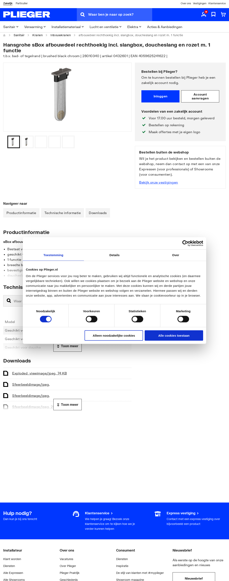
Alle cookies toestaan (173, 335)
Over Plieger (68, 566)
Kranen (37, 35)
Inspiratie (122, 566)
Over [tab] (175, 255)
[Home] (4, 35)
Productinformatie (21, 213)
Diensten (9, 566)
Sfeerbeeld (31, 384)
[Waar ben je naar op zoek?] (120, 14)
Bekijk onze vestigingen (158, 182)
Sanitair (19, 35)
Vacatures (66, 559)
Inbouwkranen (61, 35)
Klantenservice (217, 3)
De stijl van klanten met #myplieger (140, 572)
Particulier (22, 3)
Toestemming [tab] (53, 255)
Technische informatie (62, 213)
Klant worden (12, 559)
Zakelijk (7, 3)
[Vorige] (123, 142)
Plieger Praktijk (69, 572)
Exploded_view (39, 373)
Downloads (98, 213)
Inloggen (160, 96)
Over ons (186, 3)
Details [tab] (114, 255)
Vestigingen (199, 3)
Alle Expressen (13, 572)
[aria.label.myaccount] (203, 14)
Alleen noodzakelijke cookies (114, 335)
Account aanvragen (200, 96)
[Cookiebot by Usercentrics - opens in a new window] (185, 243)
